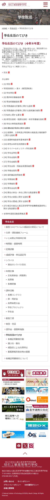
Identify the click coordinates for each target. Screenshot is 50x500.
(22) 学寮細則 (9, 184)
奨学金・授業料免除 (15, 329)
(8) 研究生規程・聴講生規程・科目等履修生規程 (24, 119)
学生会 (11, 311)
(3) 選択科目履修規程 (12, 97)
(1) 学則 (7, 84)
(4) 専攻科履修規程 (11, 102)
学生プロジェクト (16, 307)
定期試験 (10, 249)
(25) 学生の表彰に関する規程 (16, 197)
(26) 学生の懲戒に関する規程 (16, 201)
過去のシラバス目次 (17, 264)
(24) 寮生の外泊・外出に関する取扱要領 (20, 192)
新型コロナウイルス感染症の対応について (25, 227)
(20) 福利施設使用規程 (13, 175)
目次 (5, 72)
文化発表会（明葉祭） (18, 275)
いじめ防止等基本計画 (16, 238)
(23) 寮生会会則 (10, 188)
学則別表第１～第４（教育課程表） (18, 88)
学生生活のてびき (14, 335)
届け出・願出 (14, 343)
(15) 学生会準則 (10, 153)
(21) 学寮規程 (9, 179)
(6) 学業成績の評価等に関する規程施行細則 (22, 110)
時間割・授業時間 (14, 244)
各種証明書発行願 (16, 339)
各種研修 (12, 284)
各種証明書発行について (17, 358)
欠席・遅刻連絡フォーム (17, 232)
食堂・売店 (11, 324)
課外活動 (10, 290)
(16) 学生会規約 (10, 157)
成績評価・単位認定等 (16, 255)
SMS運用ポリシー (32, 485)
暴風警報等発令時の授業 (19, 352)
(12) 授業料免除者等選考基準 (16, 140)
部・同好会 (13, 299)
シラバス (10, 260)
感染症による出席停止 (18, 347)
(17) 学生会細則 (10, 162)
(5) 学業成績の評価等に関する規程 (18, 106)
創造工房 (10, 318)
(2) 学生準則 (9, 93)
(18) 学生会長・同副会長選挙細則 (18, 166)
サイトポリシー (24, 481)
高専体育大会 (14, 303)
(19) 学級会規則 (10, 170)
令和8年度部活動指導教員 (14, 214)
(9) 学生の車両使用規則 (13, 124)
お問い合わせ (9, 481)
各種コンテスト (15, 295)
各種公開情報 (9, 488)
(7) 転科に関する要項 (12, 115)
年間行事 (10, 271)
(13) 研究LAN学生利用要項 (15, 144)
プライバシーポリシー (12, 485)
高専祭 (11, 279)
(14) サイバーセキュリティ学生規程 (19, 148)
